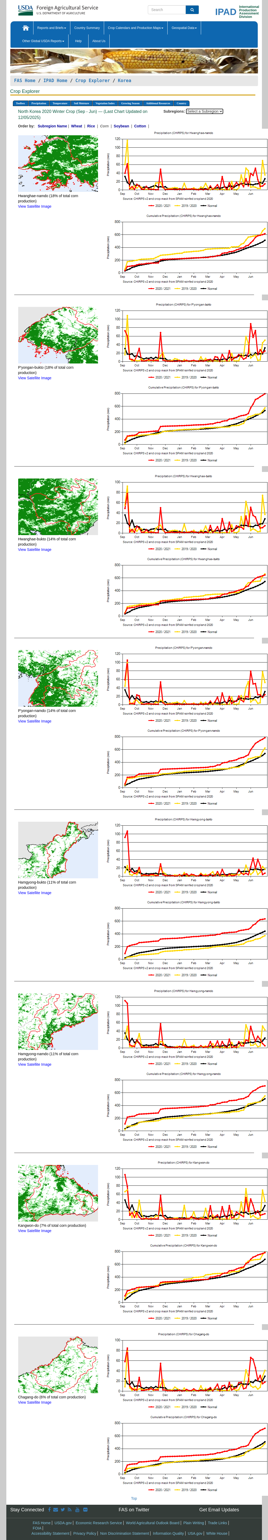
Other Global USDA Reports (43, 41)
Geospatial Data (184, 28)
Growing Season (130, 103)
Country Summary (87, 28)
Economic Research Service (99, 1523)
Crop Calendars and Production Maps (136, 28)
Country (181, 103)
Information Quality (168, 1533)
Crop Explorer (92, 80)
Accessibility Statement (50, 1533)
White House (216, 1533)
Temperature (60, 103)
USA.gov (195, 1533)
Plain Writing (193, 1523)
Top (134, 1498)
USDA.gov (63, 1523)
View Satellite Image (35, 206)
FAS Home (25, 80)
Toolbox (20, 103)
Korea (124, 80)
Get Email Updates (219, 1509)
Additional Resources (158, 103)
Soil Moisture (81, 103)
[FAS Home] (45, 8)
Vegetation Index (105, 103)
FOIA (37, 1528)
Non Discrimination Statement (124, 1533)
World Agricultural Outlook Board (152, 1523)
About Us (98, 41)
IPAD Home (55, 80)
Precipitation (39, 103)
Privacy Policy (84, 1533)
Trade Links (217, 1523)
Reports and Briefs (51, 28)
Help (78, 41)
